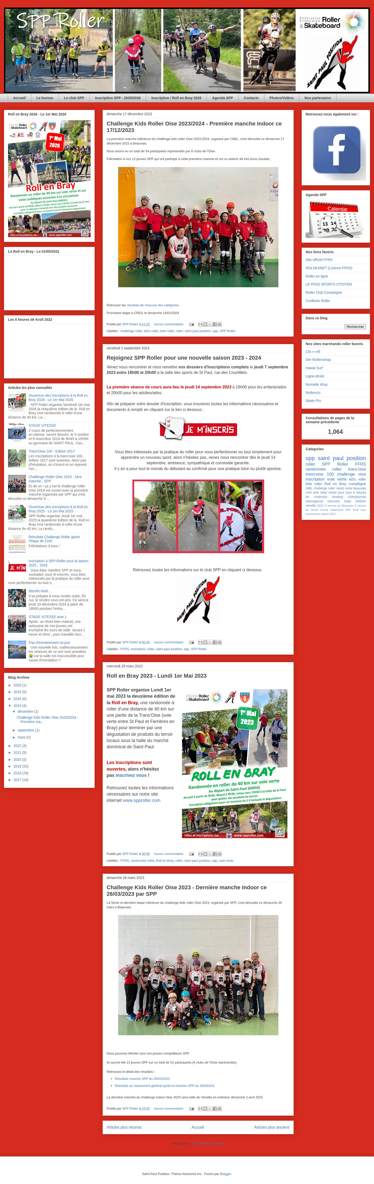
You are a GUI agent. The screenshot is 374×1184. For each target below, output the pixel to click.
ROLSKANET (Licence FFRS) (329, 268)
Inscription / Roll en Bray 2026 (176, 98)
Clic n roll (313, 352)
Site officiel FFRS (319, 260)
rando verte (344, 488)
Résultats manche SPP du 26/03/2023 (142, 1079)
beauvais (359, 488)
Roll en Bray (164, 860)
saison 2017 (328, 513)
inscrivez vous (131, 775)
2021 (18, 753)
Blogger (225, 1174)
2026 (18, 685)
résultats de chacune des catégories (153, 305)
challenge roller (131, 331)
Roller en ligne (317, 276)
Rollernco (313, 393)
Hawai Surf (314, 368)
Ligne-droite (315, 376)
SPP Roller (227, 331)
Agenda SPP (222, 98)
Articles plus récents (124, 1127)
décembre (26, 711)
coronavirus (313, 513)
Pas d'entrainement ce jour (49, 643)
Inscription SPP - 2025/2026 (118, 98)
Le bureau (45, 98)
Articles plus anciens (272, 1127)
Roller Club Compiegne (324, 292)
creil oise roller (316, 492)
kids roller (167, 331)
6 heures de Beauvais (339, 505)
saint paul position (198, 331)
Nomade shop (316, 384)
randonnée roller (142, 860)
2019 (18, 766)
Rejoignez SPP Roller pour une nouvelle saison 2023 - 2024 (184, 358)
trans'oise (357, 469)
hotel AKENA (355, 501)
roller (179, 331)
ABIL (309, 488)
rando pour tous (340, 492)
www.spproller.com (141, 800)
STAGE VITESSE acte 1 (48, 617)
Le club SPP (74, 98)
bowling (337, 497)
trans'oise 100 (320, 474)
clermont (333, 501)
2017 (18, 780)
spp (215, 331)
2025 (18, 692)
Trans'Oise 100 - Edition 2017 (52, 451)
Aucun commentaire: (169, 324)
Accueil (19, 98)
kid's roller (151, 331)
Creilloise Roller (318, 301)
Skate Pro (313, 401)
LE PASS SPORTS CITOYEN (329, 284)
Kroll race (359, 509)
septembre (26, 730)
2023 (18, 706)
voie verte (226, 860)
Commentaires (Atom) (208, 1143)
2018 (18, 773)
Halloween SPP (340, 509)
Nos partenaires (318, 98)
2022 (18, 746)
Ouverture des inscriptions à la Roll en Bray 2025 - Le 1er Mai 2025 (58, 509)
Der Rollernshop (318, 360)
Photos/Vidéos (282, 98)
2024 (18, 699)
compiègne (357, 484)
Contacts (251, 98)
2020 (18, 760)
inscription (138, 649)
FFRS (124, 649)
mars (22, 737)
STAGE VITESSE (42, 425)
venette (311, 505)
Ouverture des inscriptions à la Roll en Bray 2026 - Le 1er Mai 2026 (58, 397)
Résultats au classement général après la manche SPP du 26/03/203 (164, 1086)
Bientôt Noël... (40, 591)
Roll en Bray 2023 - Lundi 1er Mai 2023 (157, 676)
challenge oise (351, 474)
